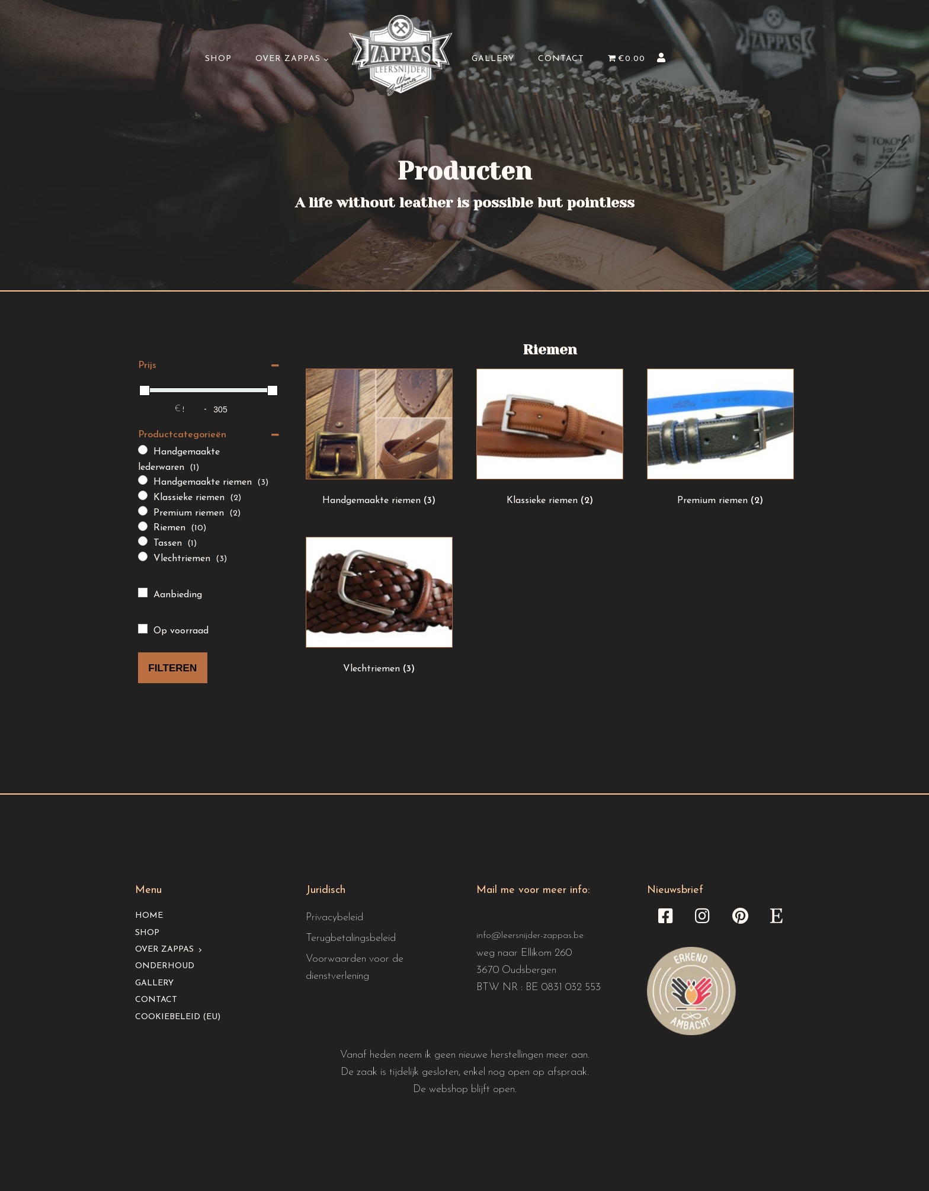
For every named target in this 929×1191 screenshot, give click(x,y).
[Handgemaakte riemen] (143, 480)
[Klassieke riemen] (143, 495)
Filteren (172, 668)
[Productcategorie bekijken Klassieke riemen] (549, 441)
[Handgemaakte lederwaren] (143, 449)
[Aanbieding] (143, 592)
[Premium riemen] (143, 511)
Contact (561, 59)
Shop (218, 59)
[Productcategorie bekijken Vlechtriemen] (379, 609)
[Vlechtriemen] (143, 556)
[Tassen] (143, 541)
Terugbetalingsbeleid (351, 938)
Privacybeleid (334, 917)
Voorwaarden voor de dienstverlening (354, 967)
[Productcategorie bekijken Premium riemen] (720, 441)
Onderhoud (164, 966)
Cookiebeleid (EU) (177, 1017)
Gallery (493, 59)
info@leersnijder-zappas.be (530, 935)
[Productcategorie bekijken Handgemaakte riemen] (379, 441)
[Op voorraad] (143, 628)
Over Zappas (288, 59)
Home (149, 915)
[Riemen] (143, 526)
